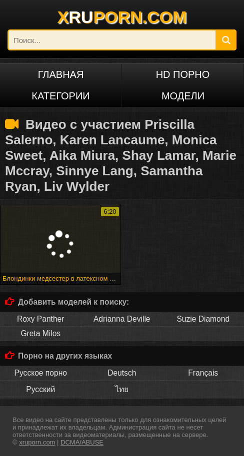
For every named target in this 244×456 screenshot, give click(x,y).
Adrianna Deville (122, 319)
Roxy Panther (40, 319)
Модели (183, 95)
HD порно (183, 74)
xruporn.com (37, 442)
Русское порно (40, 373)
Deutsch (122, 373)
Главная (61, 74)
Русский (40, 389)
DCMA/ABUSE (82, 442)
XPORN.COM (122, 16)
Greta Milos (40, 333)
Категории (61, 95)
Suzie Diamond (203, 319)
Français (203, 373)
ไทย (121, 389)
